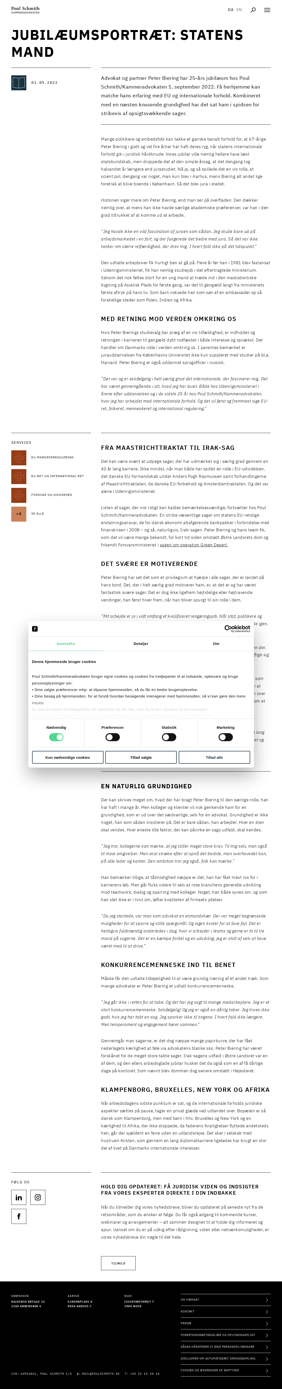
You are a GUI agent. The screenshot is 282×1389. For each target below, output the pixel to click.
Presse (186, 1323)
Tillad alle (214, 757)
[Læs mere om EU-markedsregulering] (61, 457)
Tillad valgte (141, 757)
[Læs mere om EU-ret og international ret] (61, 476)
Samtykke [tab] (65, 643)
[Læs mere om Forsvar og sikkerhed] (61, 495)
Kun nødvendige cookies (67, 757)
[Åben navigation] (267, 10)
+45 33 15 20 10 (145, 1373)
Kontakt (187, 1311)
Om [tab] (216, 643)
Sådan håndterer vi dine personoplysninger (217, 1346)
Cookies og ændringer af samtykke (210, 1370)
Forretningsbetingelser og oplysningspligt (218, 1335)
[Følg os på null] (18, 1197)
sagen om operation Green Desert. (194, 545)
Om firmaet (190, 1299)
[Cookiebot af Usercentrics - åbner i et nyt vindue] (228, 629)
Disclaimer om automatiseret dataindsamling (218, 1358)
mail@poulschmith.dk (101, 1373)
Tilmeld (118, 1263)
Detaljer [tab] (141, 643)
